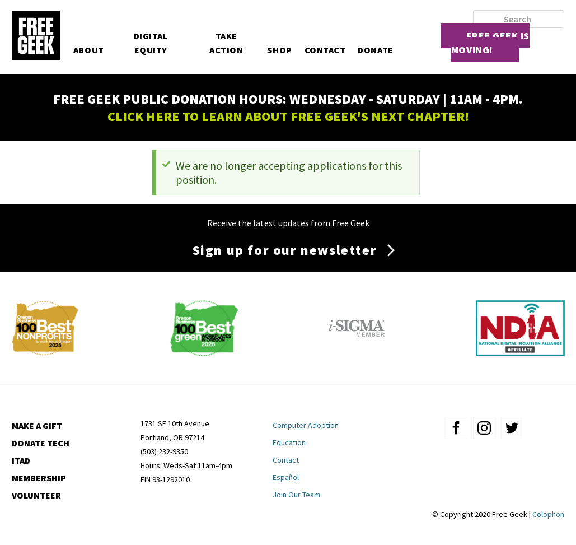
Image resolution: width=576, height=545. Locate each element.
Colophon (548, 514)
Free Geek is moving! (490, 42)
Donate (375, 49)
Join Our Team (296, 495)
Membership (39, 477)
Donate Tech (40, 443)
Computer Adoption (306, 425)
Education (289, 442)
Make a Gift (37, 425)
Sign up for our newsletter (285, 250)
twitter (512, 428)
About (88, 49)
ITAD (21, 460)
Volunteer (36, 495)
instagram (484, 428)
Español (286, 477)
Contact (325, 49)
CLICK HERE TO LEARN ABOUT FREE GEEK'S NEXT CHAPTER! (288, 116)
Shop (279, 49)
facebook (456, 428)
